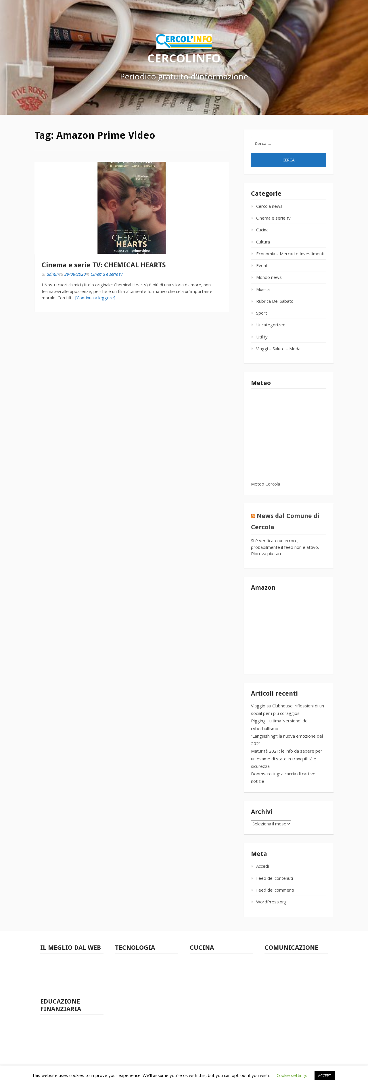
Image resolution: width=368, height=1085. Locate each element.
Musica (263, 289)
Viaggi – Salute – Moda (278, 348)
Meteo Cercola (265, 484)
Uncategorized (270, 325)
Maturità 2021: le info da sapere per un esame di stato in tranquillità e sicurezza (286, 758)
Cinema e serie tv (106, 274)
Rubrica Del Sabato (275, 301)
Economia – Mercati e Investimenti (290, 253)
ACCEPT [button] (324, 1075)
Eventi (262, 265)
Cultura (263, 242)
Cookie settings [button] (292, 1075)
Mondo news (269, 277)
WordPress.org (271, 902)
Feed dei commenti (275, 890)
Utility (262, 337)
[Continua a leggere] (95, 297)
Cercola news (269, 206)
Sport (261, 313)
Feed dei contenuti (274, 878)
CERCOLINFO (184, 58)
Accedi (262, 866)
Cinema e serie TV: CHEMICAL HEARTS (104, 265)
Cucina (262, 230)
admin (53, 274)
